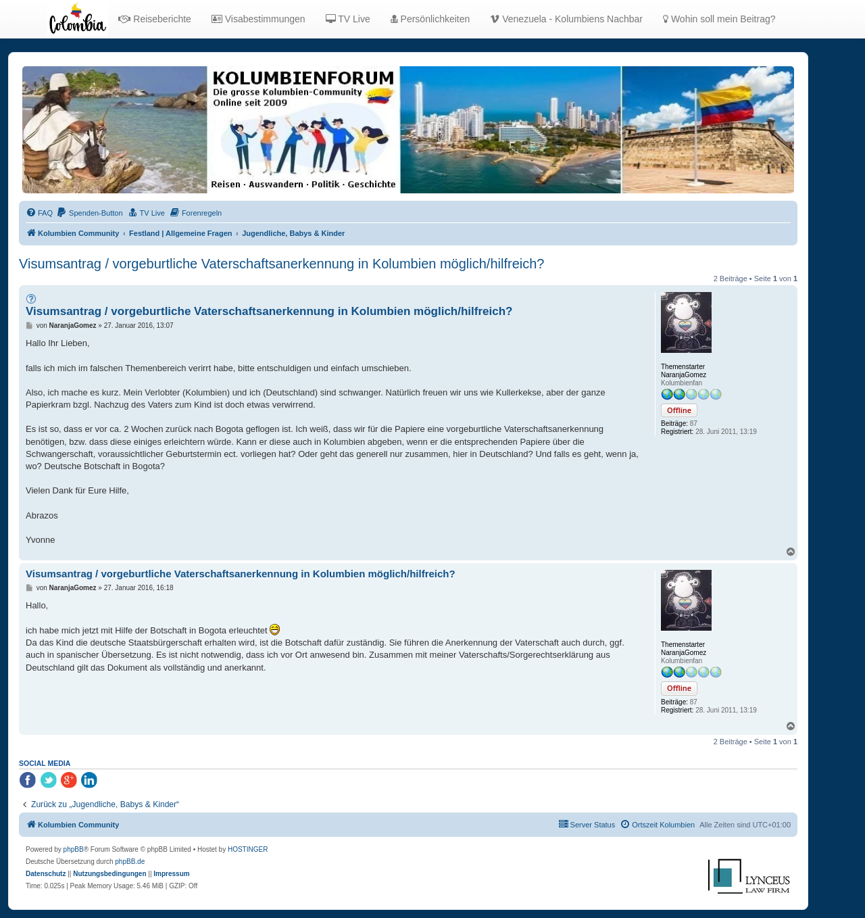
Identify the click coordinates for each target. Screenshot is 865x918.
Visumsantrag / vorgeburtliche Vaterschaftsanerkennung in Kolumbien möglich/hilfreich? (281, 263)
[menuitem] (39, 213)
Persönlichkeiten (430, 19)
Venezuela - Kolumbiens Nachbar (566, 19)
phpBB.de (130, 861)
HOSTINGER (248, 849)
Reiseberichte (154, 19)
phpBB (74, 849)
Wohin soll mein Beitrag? (719, 19)
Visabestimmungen (258, 19)
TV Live (348, 19)
